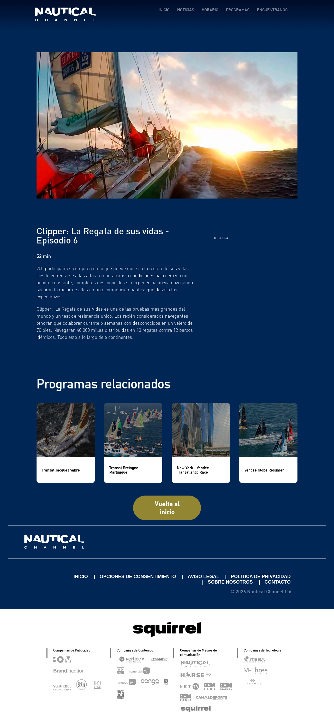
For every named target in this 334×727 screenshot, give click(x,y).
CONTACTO (278, 582)
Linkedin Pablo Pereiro (40, 576)
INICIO (164, 9)
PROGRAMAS (237, 9)
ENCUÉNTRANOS (272, 9)
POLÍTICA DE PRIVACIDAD (261, 576)
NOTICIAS (185, 9)
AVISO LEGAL (204, 576)
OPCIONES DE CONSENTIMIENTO (138, 576)
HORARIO (210, 9)
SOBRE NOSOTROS (231, 582)
